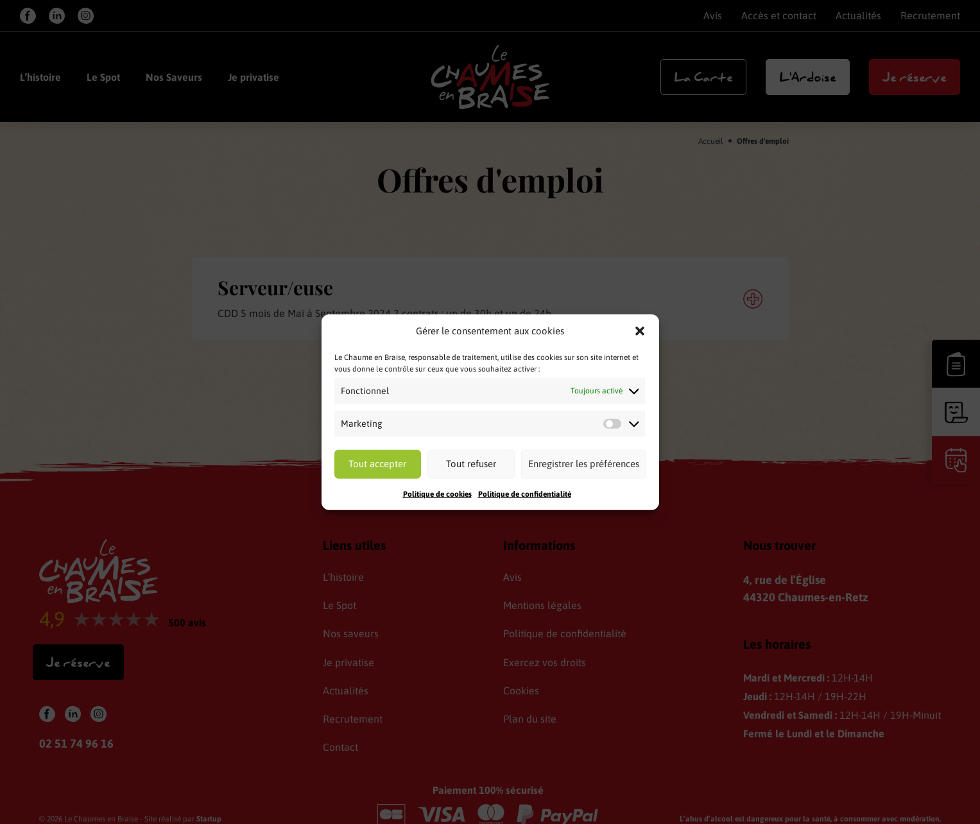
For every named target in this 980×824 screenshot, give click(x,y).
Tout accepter (377, 463)
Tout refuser (471, 463)
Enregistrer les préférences (583, 463)
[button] (639, 331)
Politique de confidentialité (524, 493)
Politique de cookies (437, 493)
